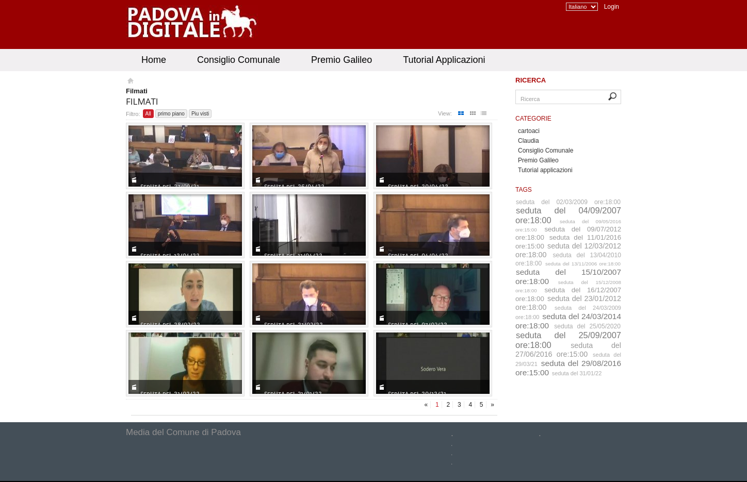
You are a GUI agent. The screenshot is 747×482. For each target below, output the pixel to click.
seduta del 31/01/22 (577, 373)
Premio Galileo (341, 60)
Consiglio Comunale (238, 60)
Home (153, 60)
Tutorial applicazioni (545, 170)
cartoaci (529, 131)
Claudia (528, 140)
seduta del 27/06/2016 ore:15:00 (568, 349)
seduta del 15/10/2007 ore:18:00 (568, 277)
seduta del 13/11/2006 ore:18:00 (583, 264)
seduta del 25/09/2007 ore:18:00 (568, 340)
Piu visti (200, 114)
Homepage (130, 82)
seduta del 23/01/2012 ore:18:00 (568, 302)
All (148, 114)
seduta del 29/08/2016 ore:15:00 (568, 368)
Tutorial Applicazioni (444, 60)
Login (611, 6)
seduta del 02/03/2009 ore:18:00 (568, 202)
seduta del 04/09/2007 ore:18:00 (568, 215)
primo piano (171, 114)
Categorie (533, 118)
